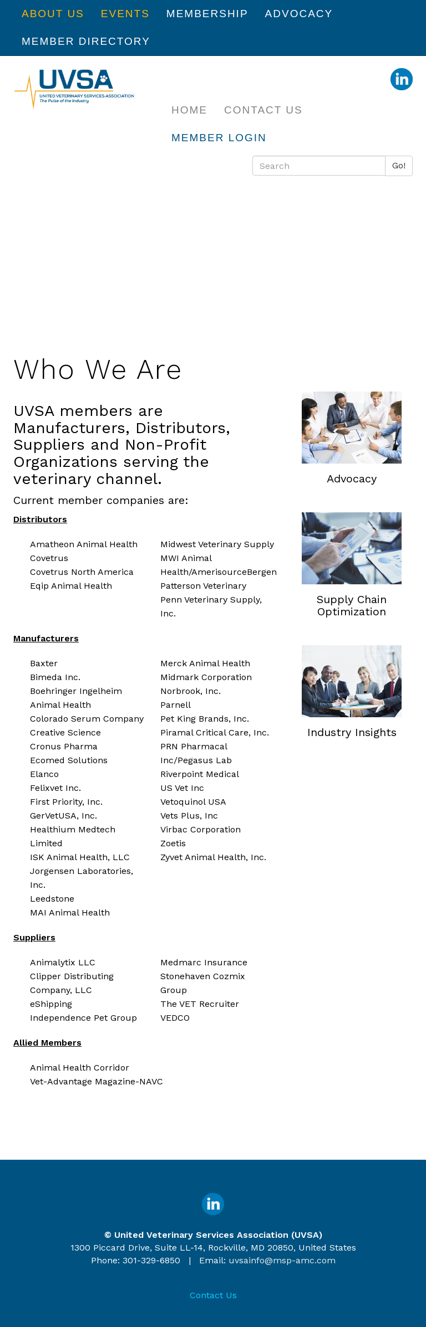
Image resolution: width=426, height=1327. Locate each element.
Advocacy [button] (299, 13)
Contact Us (263, 110)
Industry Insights (352, 732)
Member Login (219, 137)
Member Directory (86, 41)
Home (189, 110)
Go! (398, 165)
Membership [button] (207, 13)
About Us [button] (53, 13)
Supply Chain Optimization (352, 605)
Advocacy (352, 478)
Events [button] (125, 13)
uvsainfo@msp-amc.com (282, 1260)
